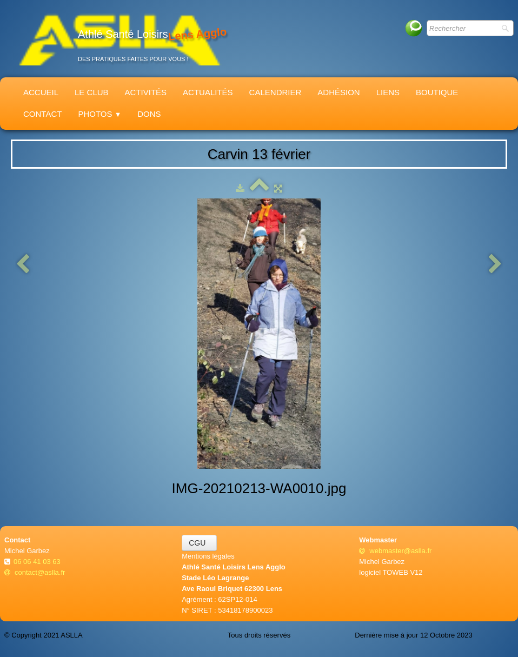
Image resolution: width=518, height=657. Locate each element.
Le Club (92, 92)
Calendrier (275, 92)
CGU (199, 543)
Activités (146, 92)
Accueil (40, 92)
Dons (149, 113)
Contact (42, 113)
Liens (388, 92)
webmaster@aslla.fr (395, 551)
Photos (99, 113)
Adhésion (338, 92)
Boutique (437, 92)
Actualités (208, 92)
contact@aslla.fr (34, 572)
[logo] (119, 38)
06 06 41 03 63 (38, 562)
